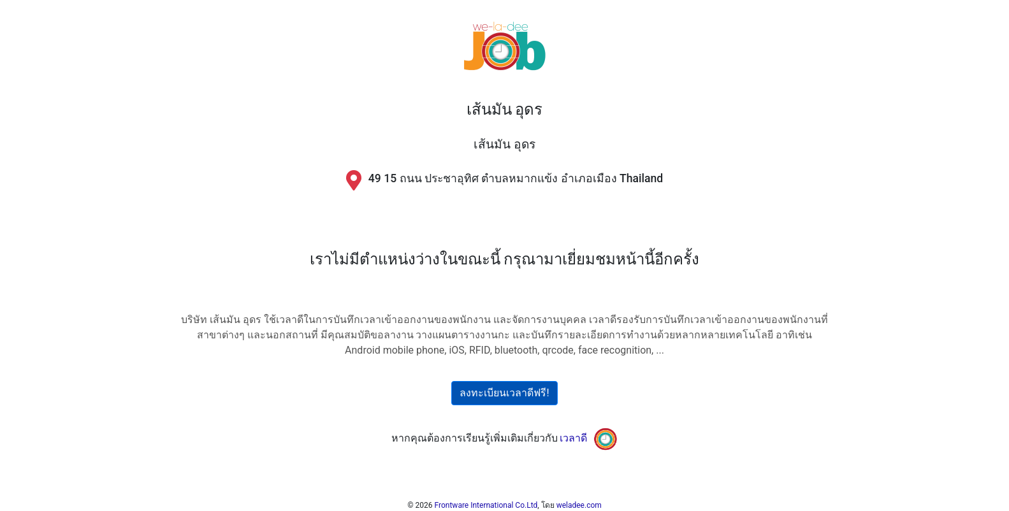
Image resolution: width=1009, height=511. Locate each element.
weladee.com (579, 505)
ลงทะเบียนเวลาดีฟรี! (504, 393)
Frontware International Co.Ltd (486, 505)
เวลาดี (573, 438)
